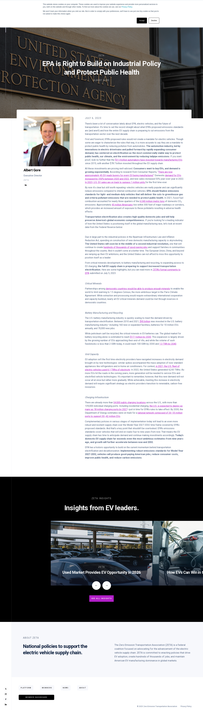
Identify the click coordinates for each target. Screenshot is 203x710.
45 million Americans (122, 204)
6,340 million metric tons (152, 201)
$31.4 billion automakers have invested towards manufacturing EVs (148, 160)
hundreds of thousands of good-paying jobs (126, 247)
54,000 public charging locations (129, 402)
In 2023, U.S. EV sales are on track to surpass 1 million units (115, 182)
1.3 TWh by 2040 (167, 343)
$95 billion (145, 321)
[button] (96, 585)
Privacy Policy (126, 7)
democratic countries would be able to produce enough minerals (138, 288)
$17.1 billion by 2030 (140, 337)
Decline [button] (154, 21)
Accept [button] (141, 21)
